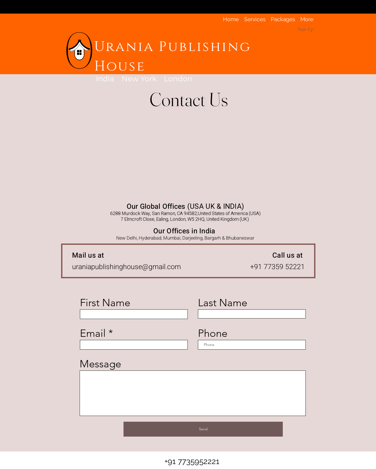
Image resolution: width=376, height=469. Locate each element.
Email (93, 333)
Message (100, 363)
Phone (212, 333)
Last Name (222, 302)
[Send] (203, 429)
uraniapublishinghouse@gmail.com (126, 267)
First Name (105, 302)
